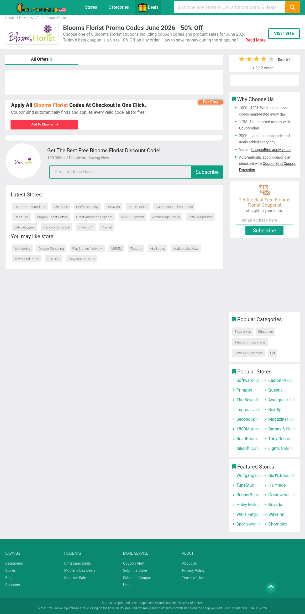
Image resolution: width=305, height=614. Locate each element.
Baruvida (113, 207)
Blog (9, 578)
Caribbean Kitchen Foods (174, 207)
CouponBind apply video (271, 150)
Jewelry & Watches (249, 353)
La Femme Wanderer (29, 207)
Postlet (107, 227)
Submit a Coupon (137, 578)
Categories (119, 7)
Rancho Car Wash (56, 227)
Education (265, 332)
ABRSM (116, 249)
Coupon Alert (134, 563)
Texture (135, 249)
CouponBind (128, 608)
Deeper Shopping (51, 249)
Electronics (243, 332)
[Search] (292, 7)
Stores (91, 7)
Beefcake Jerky (87, 207)
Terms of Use (193, 578)
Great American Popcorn (94, 217)
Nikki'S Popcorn (132, 217)
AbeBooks (157, 249)
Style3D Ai (85, 227)
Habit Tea (21, 217)
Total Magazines (200, 217)
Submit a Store (135, 570)
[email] (136, 172)
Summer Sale (75, 578)
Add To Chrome (45, 124)
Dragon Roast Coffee (52, 217)
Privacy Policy (193, 570)
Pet (272, 353)
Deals (148, 7)
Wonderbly (22, 249)
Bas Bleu (54, 259)
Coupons (12, 585)
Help (127, 585)
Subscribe (207, 172)
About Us (189, 563)
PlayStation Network (87, 249)
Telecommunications (250, 342)
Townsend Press (26, 259)
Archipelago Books (166, 217)
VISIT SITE (284, 33)
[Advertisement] (114, 82)
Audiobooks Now (185, 249)
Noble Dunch (138, 207)
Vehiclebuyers (24, 227)
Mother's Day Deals (79, 570)
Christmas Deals (77, 563)
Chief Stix (61, 207)
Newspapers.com (81, 259)
